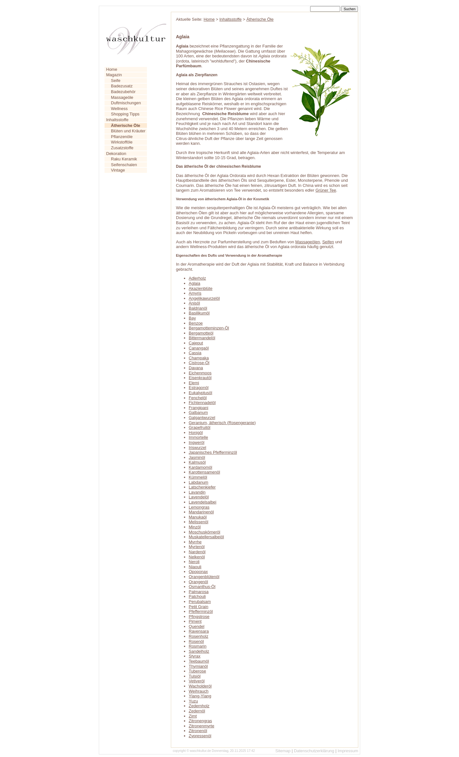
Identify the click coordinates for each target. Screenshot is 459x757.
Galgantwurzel (202, 417)
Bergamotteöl (201, 333)
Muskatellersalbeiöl (206, 536)
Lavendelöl (199, 497)
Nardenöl (197, 551)
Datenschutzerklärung (314, 750)
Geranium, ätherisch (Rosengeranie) (222, 422)
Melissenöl (198, 521)
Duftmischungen (126, 102)
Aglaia (194, 283)
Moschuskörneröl (204, 532)
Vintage (118, 170)
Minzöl (195, 527)
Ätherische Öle (259, 19)
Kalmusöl (197, 462)
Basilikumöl (199, 313)
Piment (195, 621)
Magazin (114, 74)
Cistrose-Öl (199, 362)
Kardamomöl (200, 467)
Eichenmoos (200, 373)
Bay (192, 318)
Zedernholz (199, 705)
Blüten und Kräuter (128, 131)
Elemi (194, 382)
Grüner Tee (326, 190)
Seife (115, 80)
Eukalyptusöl (200, 392)
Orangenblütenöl (204, 576)
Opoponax (198, 571)
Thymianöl (198, 666)
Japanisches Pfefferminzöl (213, 452)
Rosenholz (198, 636)
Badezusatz (122, 86)
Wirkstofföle (122, 142)
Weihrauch (198, 691)
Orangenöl (198, 581)
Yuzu (193, 701)
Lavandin (197, 492)
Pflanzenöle (122, 136)
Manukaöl (198, 517)
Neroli (194, 561)
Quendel (196, 626)
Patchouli (197, 596)
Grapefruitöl (199, 427)
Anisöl (194, 303)
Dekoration (116, 153)
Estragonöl (198, 387)
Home (111, 69)
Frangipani (198, 407)
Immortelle (198, 437)
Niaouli (195, 566)
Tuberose (197, 671)
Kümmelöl (198, 477)
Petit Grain (198, 606)
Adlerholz (197, 278)
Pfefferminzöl (201, 611)
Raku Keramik (124, 159)
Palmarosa (198, 591)
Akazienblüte (200, 288)
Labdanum (198, 482)
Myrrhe (195, 542)
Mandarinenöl (201, 512)
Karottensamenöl (204, 472)
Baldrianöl (198, 308)
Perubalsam (200, 601)
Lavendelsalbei (202, 502)
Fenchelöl (198, 397)
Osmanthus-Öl (202, 586)
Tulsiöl (194, 676)
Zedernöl (197, 711)
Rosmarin (198, 646)
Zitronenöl (198, 730)
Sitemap (283, 750)
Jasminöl (197, 457)
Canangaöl (199, 348)
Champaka (199, 358)
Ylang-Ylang (200, 696)
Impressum (348, 750)
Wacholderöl (200, 686)
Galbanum (198, 412)
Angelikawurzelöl (204, 298)
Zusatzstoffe (122, 147)
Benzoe (196, 323)
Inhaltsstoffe (117, 119)
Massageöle (122, 97)
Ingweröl (196, 442)
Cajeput (196, 343)
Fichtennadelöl (202, 402)
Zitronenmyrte (201, 726)
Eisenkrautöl (200, 377)
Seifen (328, 241)
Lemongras (199, 507)
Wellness (119, 108)
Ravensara (199, 631)
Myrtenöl (197, 546)
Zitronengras (200, 720)
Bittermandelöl (202, 337)
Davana (196, 367)
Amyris (195, 293)
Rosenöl (196, 641)
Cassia (195, 352)
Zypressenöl (200, 735)
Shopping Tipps (125, 114)
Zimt (193, 716)
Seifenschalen (124, 164)
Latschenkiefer (202, 487)
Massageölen (307, 241)
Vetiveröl (197, 681)
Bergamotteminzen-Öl (209, 328)
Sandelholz (199, 651)
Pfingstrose (199, 616)
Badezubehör (123, 91)
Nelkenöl (197, 557)
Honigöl (196, 432)
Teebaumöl (199, 661)
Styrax (194, 656)
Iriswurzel (197, 447)
